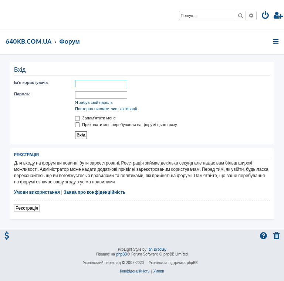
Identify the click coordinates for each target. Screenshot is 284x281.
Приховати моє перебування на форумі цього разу (126, 124)
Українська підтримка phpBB (173, 262)
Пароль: (22, 94)
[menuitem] (265, 16)
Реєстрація (27, 208)
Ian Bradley (157, 249)
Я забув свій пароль (94, 102)
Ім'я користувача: (31, 82)
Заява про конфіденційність (94, 192)
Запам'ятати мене (95, 118)
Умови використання (37, 192)
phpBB (121, 254)
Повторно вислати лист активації (106, 108)
